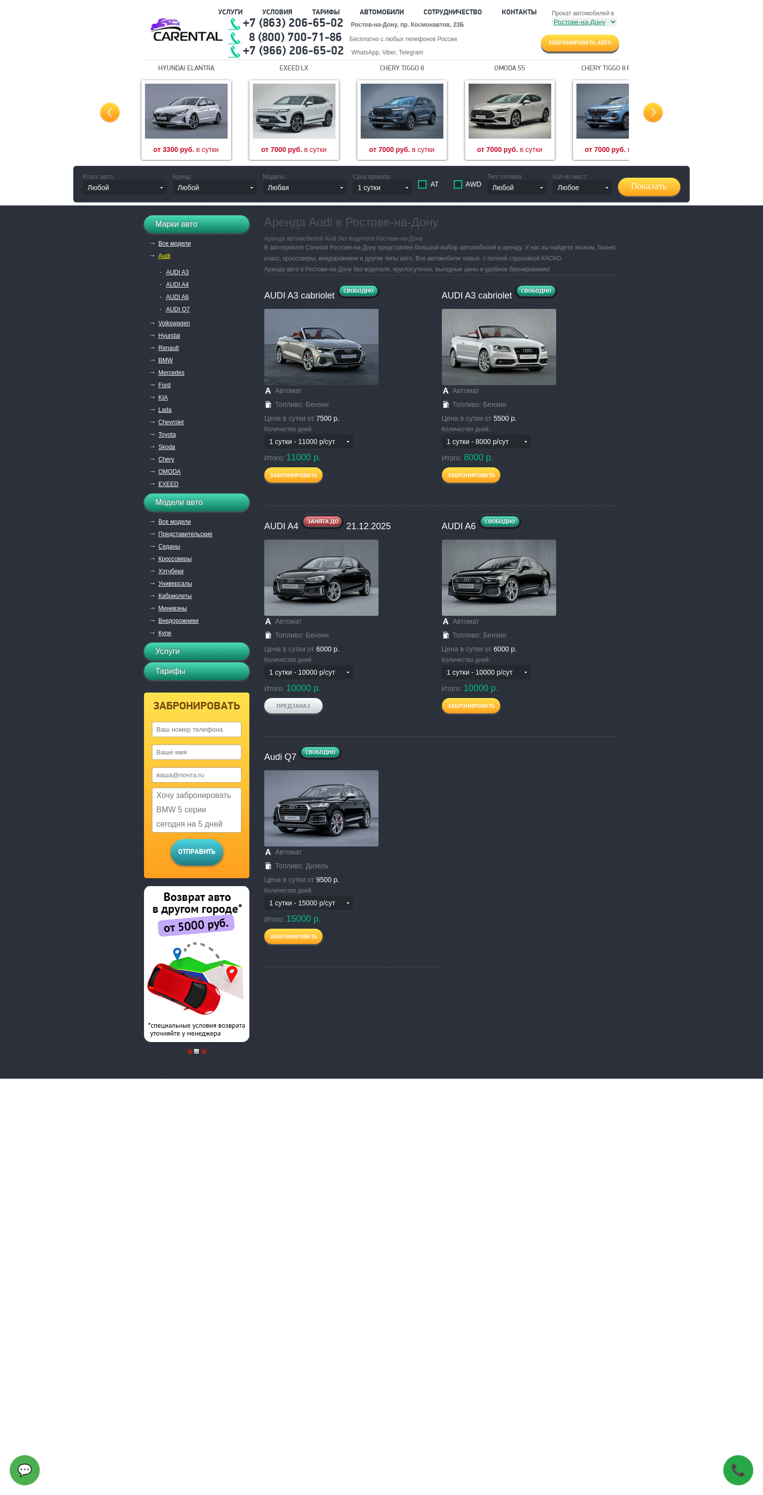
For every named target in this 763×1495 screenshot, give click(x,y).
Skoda (166, 447)
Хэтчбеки (171, 571)
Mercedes (171, 372)
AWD (472, 184)
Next (653, 112)
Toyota (167, 434)
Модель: (274, 176)
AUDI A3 (177, 272)
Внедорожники (178, 620)
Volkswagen (174, 323)
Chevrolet (171, 422)
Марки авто (176, 224)
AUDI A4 (177, 284)
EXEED (168, 484)
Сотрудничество (453, 12)
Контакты (519, 12)
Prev (109, 112)
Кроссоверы (174, 558)
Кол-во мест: (570, 176)
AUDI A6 (177, 297)
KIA (163, 397)
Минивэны (172, 608)
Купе (164, 633)
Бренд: (182, 176)
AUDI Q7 (178, 309)
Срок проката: (372, 176)
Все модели (174, 243)
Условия (277, 12)
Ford (164, 385)
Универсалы (175, 583)
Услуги (230, 12)
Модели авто (179, 502)
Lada (165, 409)
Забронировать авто (580, 43)
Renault (168, 348)
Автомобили (382, 12)
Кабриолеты (175, 596)
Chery (166, 459)
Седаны (169, 546)
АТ (434, 184)
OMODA (169, 471)
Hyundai (169, 335)
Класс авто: (98, 176)
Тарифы (326, 12)
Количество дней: (288, 429)
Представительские (185, 534)
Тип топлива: (505, 176)
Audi (164, 255)
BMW (165, 360)
